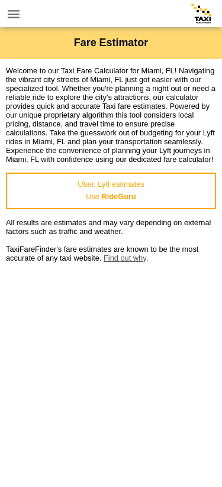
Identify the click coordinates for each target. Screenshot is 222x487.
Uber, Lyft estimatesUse (111, 190)
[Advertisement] (111, 373)
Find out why (125, 258)
